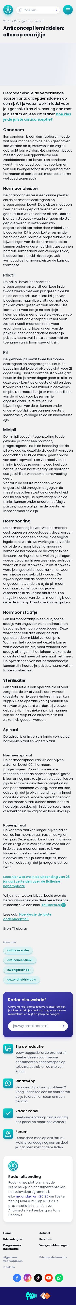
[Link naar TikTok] (38, 1278)
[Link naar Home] (20, 1233)
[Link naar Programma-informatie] (20, 1247)
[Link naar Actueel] (56, 1233)
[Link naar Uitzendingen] (20, 1239)
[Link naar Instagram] (28, 1278)
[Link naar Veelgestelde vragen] (56, 1247)
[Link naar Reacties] (56, 1239)
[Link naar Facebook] (17, 1278)
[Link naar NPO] (45, 1296)
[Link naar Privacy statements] (56, 1259)
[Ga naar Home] (8, 10)
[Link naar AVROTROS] (31, 1296)
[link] (18, 950)
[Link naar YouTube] (49, 1278)
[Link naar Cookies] (38, 1267)
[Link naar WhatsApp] (59, 1278)
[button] (55, 10)
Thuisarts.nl (51, 905)
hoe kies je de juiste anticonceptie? (37, 117)
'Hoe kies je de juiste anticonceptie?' (27, 916)
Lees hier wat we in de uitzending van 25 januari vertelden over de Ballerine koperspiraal (36, 881)
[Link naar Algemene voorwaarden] (20, 1259)
